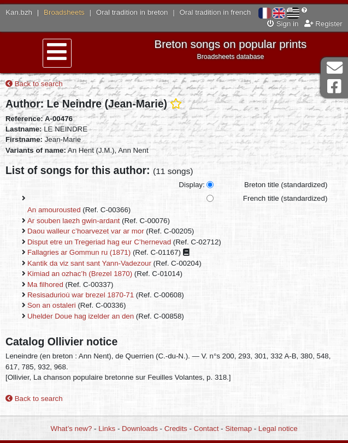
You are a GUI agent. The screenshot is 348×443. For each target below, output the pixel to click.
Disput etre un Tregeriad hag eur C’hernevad (99, 242)
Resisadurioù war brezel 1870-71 (80, 295)
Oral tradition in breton (132, 12)
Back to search (34, 84)
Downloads (140, 428)
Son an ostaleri (51, 305)
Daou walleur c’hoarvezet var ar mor (85, 231)
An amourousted (54, 210)
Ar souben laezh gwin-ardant (73, 221)
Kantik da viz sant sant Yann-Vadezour (89, 263)
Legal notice (278, 428)
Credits (175, 428)
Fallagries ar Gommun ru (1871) (79, 252)
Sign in (282, 24)
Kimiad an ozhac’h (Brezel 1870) (79, 274)
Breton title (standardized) (285, 185)
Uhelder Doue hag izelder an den (80, 316)
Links (106, 428)
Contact (206, 428)
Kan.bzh (18, 12)
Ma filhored (45, 284)
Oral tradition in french (215, 12)
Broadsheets (64, 12)
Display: (191, 185)
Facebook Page (334, 86)
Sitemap (238, 428)
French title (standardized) (285, 198)
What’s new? (71, 428)
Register (323, 24)
